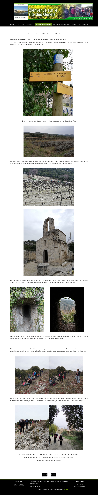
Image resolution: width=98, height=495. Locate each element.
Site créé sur (49, 493)
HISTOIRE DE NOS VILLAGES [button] (61, 24)
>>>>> (53, 474)
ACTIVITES (21, 24)
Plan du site (18, 481)
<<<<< (45, 474)
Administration (80, 481)
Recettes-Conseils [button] (83, 24)
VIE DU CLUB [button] (29, 24)
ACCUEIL (13, 24)
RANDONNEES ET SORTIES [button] (43, 24)
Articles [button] (74, 24)
